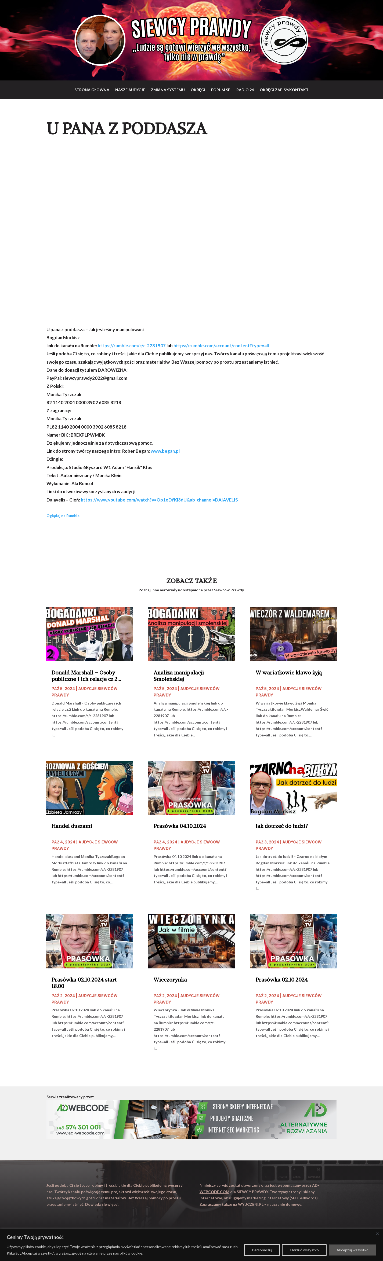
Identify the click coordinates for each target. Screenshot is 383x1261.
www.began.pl (165, 451)
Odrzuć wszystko (304, 1250)
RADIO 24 (245, 89)
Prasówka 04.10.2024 (180, 826)
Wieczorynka (170, 979)
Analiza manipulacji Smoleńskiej (179, 675)
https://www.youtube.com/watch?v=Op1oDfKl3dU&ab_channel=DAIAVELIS (159, 500)
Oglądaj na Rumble (63, 515)
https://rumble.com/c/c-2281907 (132, 345)
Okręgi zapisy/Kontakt (284, 89)
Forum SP (220, 89)
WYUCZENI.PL (250, 1204)
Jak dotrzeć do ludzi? (282, 826)
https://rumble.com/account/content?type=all (221, 345)
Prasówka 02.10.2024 (282, 979)
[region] (191, 1245)
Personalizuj (262, 1250)
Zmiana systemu (168, 89)
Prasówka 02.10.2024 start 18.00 (84, 982)
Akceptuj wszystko (352, 1250)
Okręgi (198, 89)
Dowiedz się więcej (101, 1204)
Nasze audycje (130, 89)
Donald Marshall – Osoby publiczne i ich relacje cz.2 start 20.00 (84, 676)
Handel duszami (72, 826)
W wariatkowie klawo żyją (289, 672)
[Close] (377, 1233)
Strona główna (91, 89)
